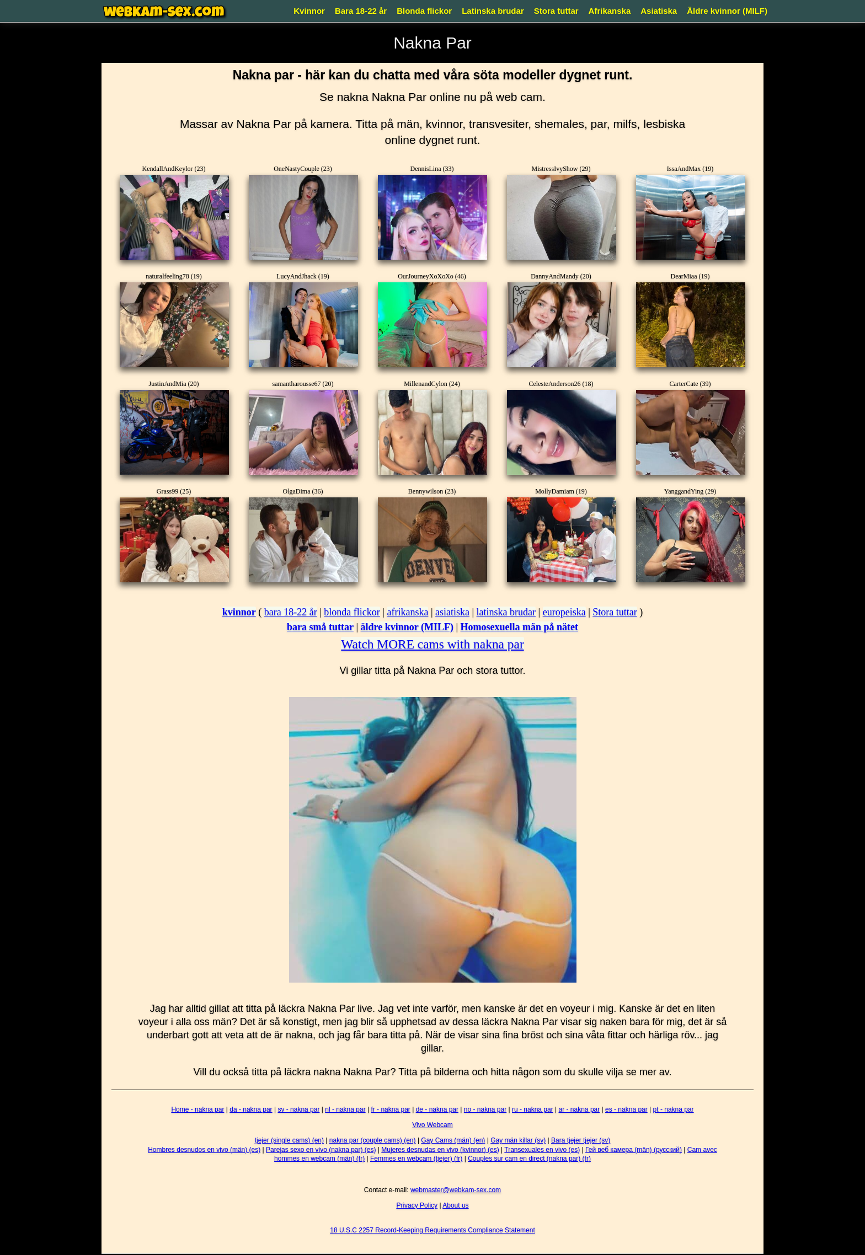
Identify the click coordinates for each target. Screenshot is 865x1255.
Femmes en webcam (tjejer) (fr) (416, 1158)
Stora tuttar (556, 10)
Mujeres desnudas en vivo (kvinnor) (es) (440, 1150)
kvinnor (239, 612)
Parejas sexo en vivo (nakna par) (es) (321, 1150)
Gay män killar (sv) (518, 1140)
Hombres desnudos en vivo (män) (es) (204, 1150)
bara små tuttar (320, 626)
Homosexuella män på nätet (520, 626)
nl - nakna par (345, 1109)
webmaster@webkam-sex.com (455, 1190)
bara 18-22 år (290, 612)
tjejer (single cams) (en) (289, 1140)
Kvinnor (309, 10)
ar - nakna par (579, 1109)
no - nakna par (485, 1109)
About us (455, 1205)
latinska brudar (506, 612)
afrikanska (407, 612)
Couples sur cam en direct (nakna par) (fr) (529, 1158)
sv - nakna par (298, 1109)
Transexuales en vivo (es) (542, 1150)
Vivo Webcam (432, 1125)
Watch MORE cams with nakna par (432, 644)
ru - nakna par (532, 1109)
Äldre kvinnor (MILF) (727, 10)
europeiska (564, 612)
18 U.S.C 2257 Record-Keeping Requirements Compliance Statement (432, 1230)
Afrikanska (610, 10)
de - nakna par (437, 1109)
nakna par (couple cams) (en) (372, 1140)
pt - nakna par (673, 1109)
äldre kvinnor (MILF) (407, 626)
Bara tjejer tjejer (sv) (580, 1140)
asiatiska (452, 612)
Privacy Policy (416, 1205)
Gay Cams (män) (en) (453, 1140)
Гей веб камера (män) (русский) (633, 1150)
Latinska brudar (493, 10)
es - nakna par (626, 1109)
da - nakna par (250, 1109)
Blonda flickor (424, 10)
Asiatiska (658, 10)
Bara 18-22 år (361, 10)
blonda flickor (352, 612)
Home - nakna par (197, 1109)
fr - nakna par (390, 1109)
